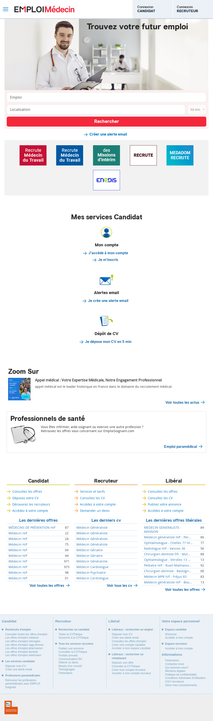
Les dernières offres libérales (174, 520)
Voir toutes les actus (182, 402)
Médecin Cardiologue (92, 567)
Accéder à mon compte (179, 637)
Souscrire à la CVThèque (74, 637)
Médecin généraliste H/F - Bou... (168, 582)
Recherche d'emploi (18, 629)
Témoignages (67, 669)
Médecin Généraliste (92, 528)
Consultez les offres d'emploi (129, 641)
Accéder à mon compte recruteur (131, 673)
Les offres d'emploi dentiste (21, 651)
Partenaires (65, 673)
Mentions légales (175, 671)
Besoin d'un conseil (70, 666)
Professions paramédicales (22, 675)
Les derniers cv (106, 520)
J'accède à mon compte (108, 253)
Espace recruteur (176, 643)
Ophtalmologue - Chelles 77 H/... (168, 543)
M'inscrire (171, 634)
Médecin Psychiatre (91, 573)
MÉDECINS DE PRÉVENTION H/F (32, 528)
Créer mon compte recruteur (129, 669)
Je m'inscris (108, 260)
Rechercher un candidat (74, 629)
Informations (172, 654)
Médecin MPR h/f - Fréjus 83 (165, 577)
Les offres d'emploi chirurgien (22, 641)
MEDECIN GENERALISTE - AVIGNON (162, 530)
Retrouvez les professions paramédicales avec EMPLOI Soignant (22, 684)
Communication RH (70, 659)
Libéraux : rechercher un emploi (132, 629)
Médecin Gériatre (89, 550)
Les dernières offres (38, 520)
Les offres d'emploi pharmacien (23, 648)
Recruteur (106, 481)
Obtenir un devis (68, 662)
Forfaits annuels (68, 655)
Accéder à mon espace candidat (131, 648)
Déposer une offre (122, 662)
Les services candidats (20, 661)
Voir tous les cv (119, 585)
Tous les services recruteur (76, 643)
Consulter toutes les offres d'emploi (26, 634)
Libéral (174, 481)
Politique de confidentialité (180, 674)
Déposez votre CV (25, 498)
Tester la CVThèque (70, 634)
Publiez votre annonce (164, 504)
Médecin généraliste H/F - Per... (167, 537)
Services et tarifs (92, 491)
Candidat (38, 481)
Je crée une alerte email (108, 301)
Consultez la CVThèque (73, 651)
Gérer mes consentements (181, 685)
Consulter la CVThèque (126, 666)
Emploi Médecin (44, 9)
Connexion (146, 9)
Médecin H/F (18, 533)
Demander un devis (95, 510)
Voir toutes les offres (46, 585)
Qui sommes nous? (176, 667)
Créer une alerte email (108, 134)
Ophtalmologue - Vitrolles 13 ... (167, 560)
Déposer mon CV (15, 666)
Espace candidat (175, 629)
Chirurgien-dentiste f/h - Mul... (167, 554)
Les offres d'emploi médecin (22, 637)
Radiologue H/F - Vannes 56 (164, 548)
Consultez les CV (92, 498)
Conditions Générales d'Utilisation (185, 678)
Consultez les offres (27, 491)
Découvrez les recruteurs (31, 504)
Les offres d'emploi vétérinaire (23, 655)
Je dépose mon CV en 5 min (108, 342)
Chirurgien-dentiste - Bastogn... (167, 571)
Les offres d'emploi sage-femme (24, 644)
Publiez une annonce (71, 648)
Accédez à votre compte (30, 510)
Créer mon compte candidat (128, 644)
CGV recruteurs (174, 681)
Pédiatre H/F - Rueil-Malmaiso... (167, 565)
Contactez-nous (174, 664)
